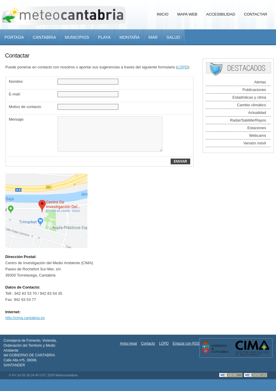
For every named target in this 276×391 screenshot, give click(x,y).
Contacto (148, 343)
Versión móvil (254, 143)
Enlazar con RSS (186, 343)
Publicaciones (254, 89)
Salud (173, 37)
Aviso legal (128, 343)
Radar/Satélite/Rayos (248, 120)
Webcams (257, 135)
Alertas (260, 82)
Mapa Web (187, 14)
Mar (153, 37)
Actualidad (257, 112)
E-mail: (15, 94)
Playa (104, 37)
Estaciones (256, 128)
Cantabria (44, 37)
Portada (14, 37)
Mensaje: (16, 119)
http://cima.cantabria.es (25, 318)
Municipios (77, 37)
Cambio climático (251, 105)
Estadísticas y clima (249, 97)
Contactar (255, 14)
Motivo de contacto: (25, 107)
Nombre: (16, 81)
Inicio (163, 14)
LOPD (182, 67)
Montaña (130, 37)
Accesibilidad (220, 14)
